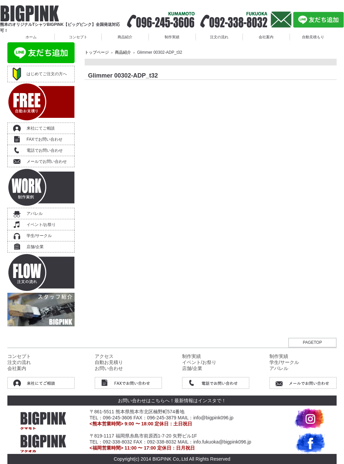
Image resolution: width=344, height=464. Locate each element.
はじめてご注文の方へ (47, 74)
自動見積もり (313, 37)
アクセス (104, 356)
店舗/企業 (35, 246)
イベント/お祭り (41, 224)
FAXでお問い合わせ (44, 139)
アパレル (35, 213)
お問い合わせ (109, 368)
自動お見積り (109, 362)
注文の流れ (219, 37)
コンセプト (78, 37)
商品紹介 (125, 37)
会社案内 (266, 37)
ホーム (31, 37)
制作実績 (172, 37)
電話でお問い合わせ (45, 150)
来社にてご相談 (41, 128)
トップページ (97, 52)
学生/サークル (39, 235)
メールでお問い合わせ (47, 161)
